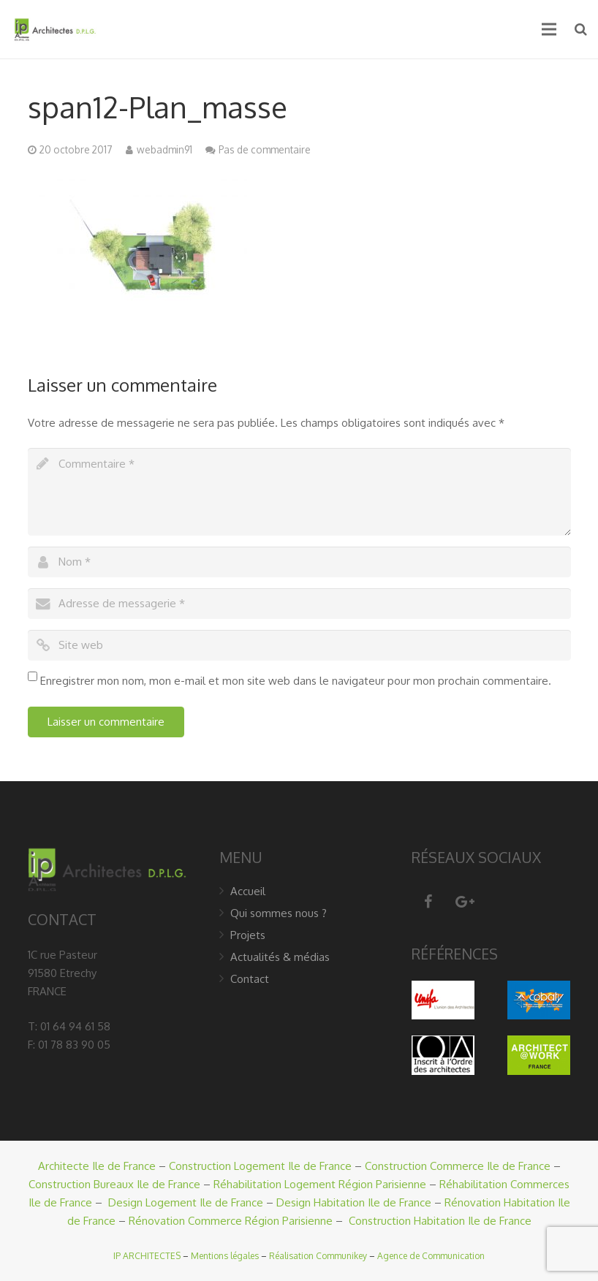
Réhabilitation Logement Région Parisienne (319, 1184)
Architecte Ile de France (97, 1166)
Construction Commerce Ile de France (457, 1166)
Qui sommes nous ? (278, 913)
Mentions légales (225, 1255)
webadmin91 (164, 149)
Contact (249, 979)
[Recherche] (581, 29)
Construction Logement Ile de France (260, 1166)
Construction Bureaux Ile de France (114, 1184)
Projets (247, 935)
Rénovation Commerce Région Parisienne (231, 1221)
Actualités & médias (280, 957)
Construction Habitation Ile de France (440, 1221)
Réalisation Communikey (318, 1255)
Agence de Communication (431, 1255)
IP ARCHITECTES (147, 1255)
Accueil (247, 891)
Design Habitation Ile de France (353, 1202)
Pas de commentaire (265, 149)
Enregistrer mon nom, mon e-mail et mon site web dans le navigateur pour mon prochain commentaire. (295, 681)
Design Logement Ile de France (185, 1202)
